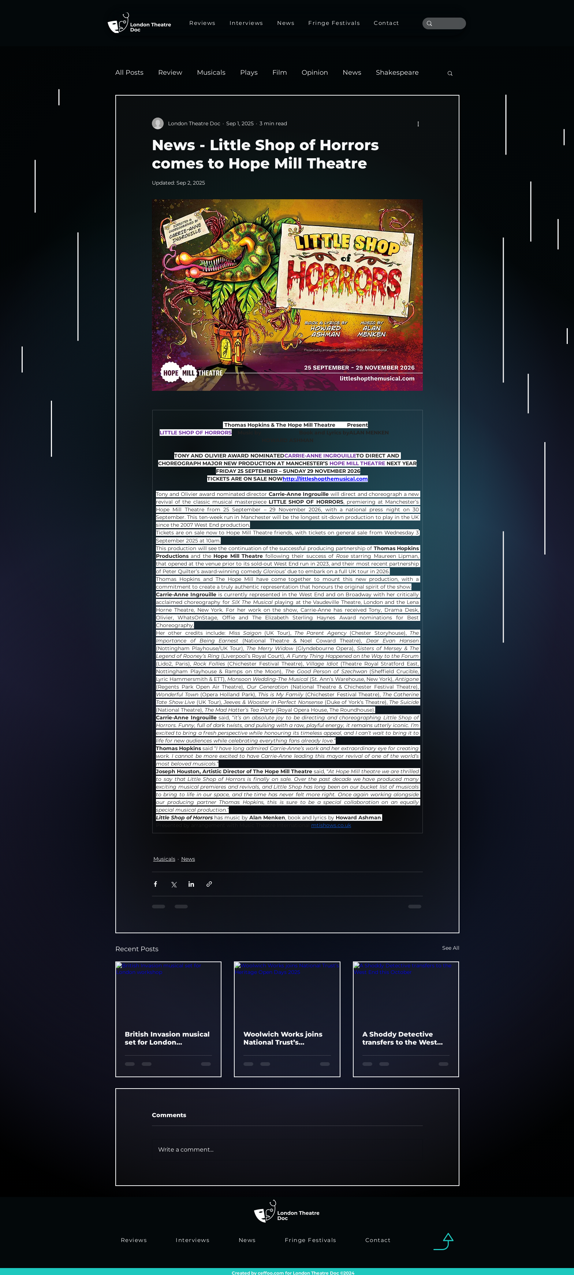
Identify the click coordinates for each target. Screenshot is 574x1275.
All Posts (129, 72)
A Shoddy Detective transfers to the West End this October (399, 1038)
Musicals (211, 72)
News (352, 72)
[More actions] (418, 123)
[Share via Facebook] (155, 884)
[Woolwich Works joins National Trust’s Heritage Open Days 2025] (287, 991)
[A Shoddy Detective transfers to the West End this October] (406, 991)
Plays (249, 72)
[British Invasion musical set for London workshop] (168, 991)
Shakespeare (397, 72)
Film (279, 72)
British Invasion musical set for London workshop (167, 1038)
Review (170, 72)
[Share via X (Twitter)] (173, 884)
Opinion (315, 72)
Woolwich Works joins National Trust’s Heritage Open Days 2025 (283, 1038)
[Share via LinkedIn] (191, 884)
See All (450, 948)
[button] (450, 73)
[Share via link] (209, 884)
